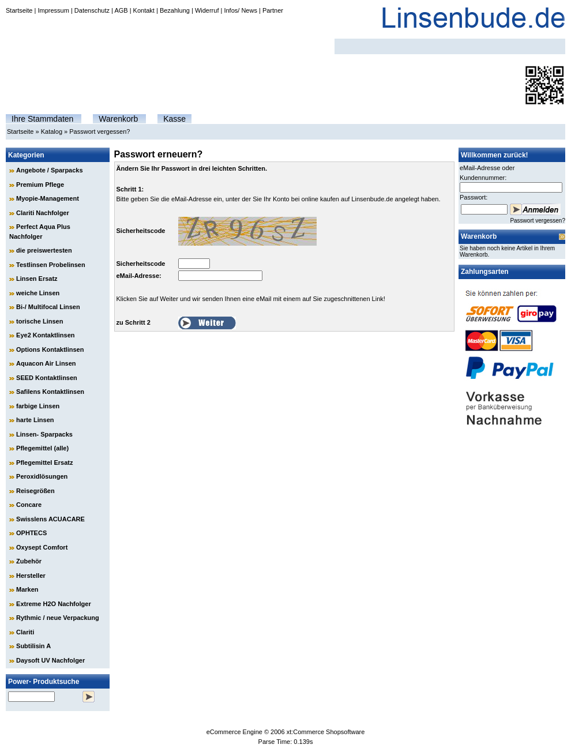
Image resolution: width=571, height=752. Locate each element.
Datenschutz (92, 10)
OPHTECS (31, 532)
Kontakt (144, 10)
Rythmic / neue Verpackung (57, 617)
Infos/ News (240, 10)
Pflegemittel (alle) (42, 448)
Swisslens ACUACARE (50, 519)
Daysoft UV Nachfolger (50, 660)
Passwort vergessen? (99, 131)
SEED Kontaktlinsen (46, 377)
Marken (27, 589)
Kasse (174, 118)
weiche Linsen (37, 292)
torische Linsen (39, 321)
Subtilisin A (33, 645)
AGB (120, 10)
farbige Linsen (37, 406)
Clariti (25, 632)
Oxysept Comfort (41, 547)
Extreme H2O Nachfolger (53, 603)
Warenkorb (118, 118)
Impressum (53, 10)
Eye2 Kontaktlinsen (45, 335)
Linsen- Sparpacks (44, 434)
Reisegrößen (35, 490)
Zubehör (29, 561)
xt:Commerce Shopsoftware (326, 731)
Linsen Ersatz (37, 278)
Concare (29, 504)
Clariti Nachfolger (42, 212)
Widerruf (207, 10)
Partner (272, 10)
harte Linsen (35, 419)
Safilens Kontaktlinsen (50, 391)
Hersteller (31, 575)
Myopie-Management (47, 198)
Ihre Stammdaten (42, 118)
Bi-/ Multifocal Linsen (48, 306)
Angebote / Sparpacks (49, 170)
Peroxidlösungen (41, 476)
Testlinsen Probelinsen (50, 264)
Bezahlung (175, 10)
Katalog (51, 131)
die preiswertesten (44, 250)
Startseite (19, 10)
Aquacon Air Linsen (46, 363)
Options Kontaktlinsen (50, 349)
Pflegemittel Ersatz (44, 462)
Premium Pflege (40, 184)
